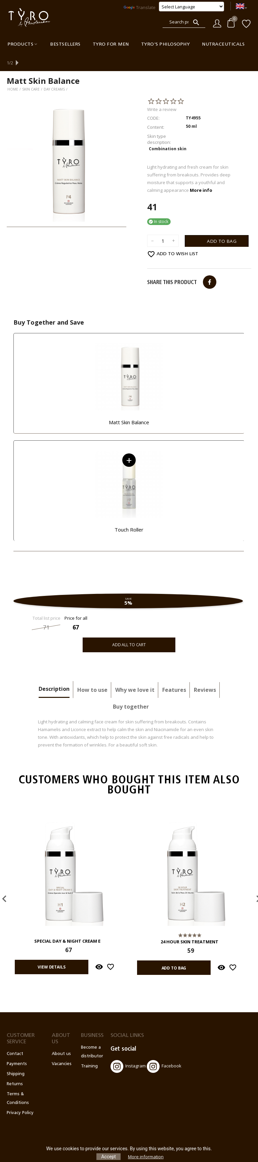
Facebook (164, 1050)
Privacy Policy (20, 1097)
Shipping (16, 1058)
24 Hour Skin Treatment (189, 926)
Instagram (128, 1050)
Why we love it (135, 673)
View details (51, 950)
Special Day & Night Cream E (67, 925)
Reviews (205, 673)
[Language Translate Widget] (191, 6)
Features (174, 673)
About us (61, 1038)
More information (146, 1157)
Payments (17, 1048)
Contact (15, 1038)
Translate (140, 7)
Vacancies (62, 1048)
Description (54, 672)
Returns (15, 1068)
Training (89, 1050)
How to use (92, 673)
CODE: (153, 102)
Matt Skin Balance (129, 406)
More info (201, 174)
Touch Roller (129, 513)
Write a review (161, 93)
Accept (108, 1156)
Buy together (131, 690)
